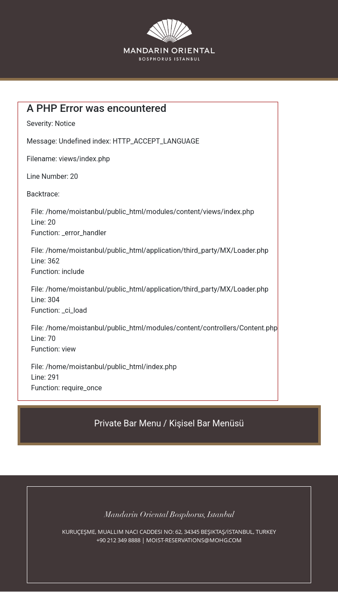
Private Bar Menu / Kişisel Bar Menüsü (169, 423)
